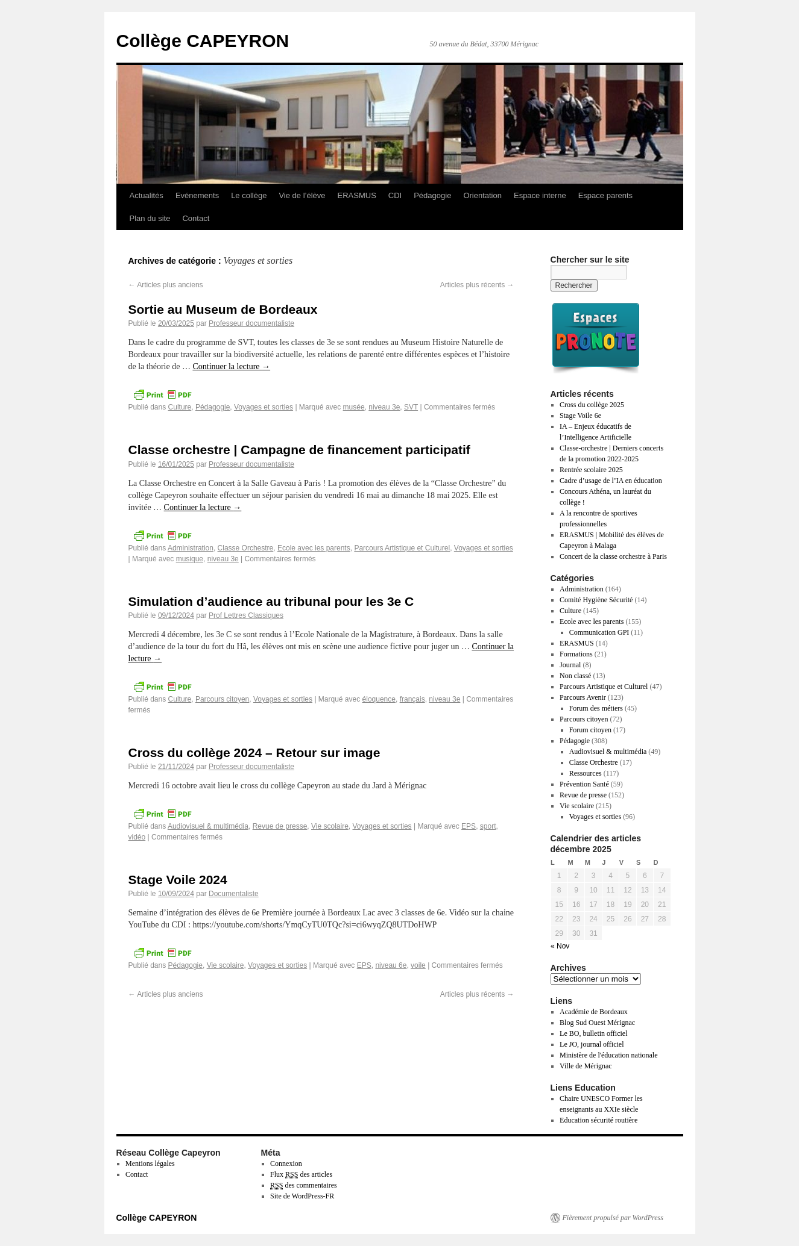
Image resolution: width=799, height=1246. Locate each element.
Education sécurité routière (598, 1120)
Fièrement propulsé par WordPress (613, 1217)
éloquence (379, 699)
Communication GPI (599, 632)
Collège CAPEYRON (202, 41)
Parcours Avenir (583, 697)
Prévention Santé (584, 784)
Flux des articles (301, 1174)
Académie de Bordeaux (594, 1012)
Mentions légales (150, 1163)
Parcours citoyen (222, 699)
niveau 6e (390, 965)
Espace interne (540, 195)
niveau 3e (384, 407)
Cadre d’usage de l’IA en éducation (611, 480)
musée (354, 407)
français (412, 699)
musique (189, 559)
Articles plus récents (477, 285)
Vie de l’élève (302, 195)
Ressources (585, 773)
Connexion (286, 1163)
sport (488, 826)
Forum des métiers (596, 708)
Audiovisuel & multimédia (208, 826)
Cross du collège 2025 (592, 404)
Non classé (575, 675)
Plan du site (150, 218)
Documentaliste (234, 893)
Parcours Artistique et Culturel (402, 548)
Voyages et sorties (263, 407)
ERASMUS (357, 195)
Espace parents (605, 195)
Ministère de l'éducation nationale (608, 1055)
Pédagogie (432, 195)
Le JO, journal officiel (592, 1044)
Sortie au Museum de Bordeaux (223, 309)
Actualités (146, 195)
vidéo (137, 837)
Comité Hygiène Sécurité (596, 600)
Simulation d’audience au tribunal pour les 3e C (271, 601)
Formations (576, 654)
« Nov (560, 946)
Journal (570, 665)
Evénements (197, 195)
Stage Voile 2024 (177, 879)
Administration (190, 548)
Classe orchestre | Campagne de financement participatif (299, 449)
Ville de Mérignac (586, 1066)
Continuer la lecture (231, 366)
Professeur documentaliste (251, 323)
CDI (395, 195)
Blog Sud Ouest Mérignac (597, 1022)
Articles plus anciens (165, 285)
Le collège (249, 195)
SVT (411, 407)
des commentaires (303, 1185)
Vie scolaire (330, 826)
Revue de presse (280, 826)
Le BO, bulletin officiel (593, 1033)
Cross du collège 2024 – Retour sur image (254, 752)
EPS (468, 826)
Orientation (482, 195)
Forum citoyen (590, 730)
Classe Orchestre (246, 548)
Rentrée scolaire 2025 (591, 470)
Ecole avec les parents (313, 548)
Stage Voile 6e (580, 415)
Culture (180, 407)
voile (418, 965)
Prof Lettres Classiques (246, 615)
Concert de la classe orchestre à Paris (613, 556)
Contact (195, 218)
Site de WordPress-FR (302, 1196)
